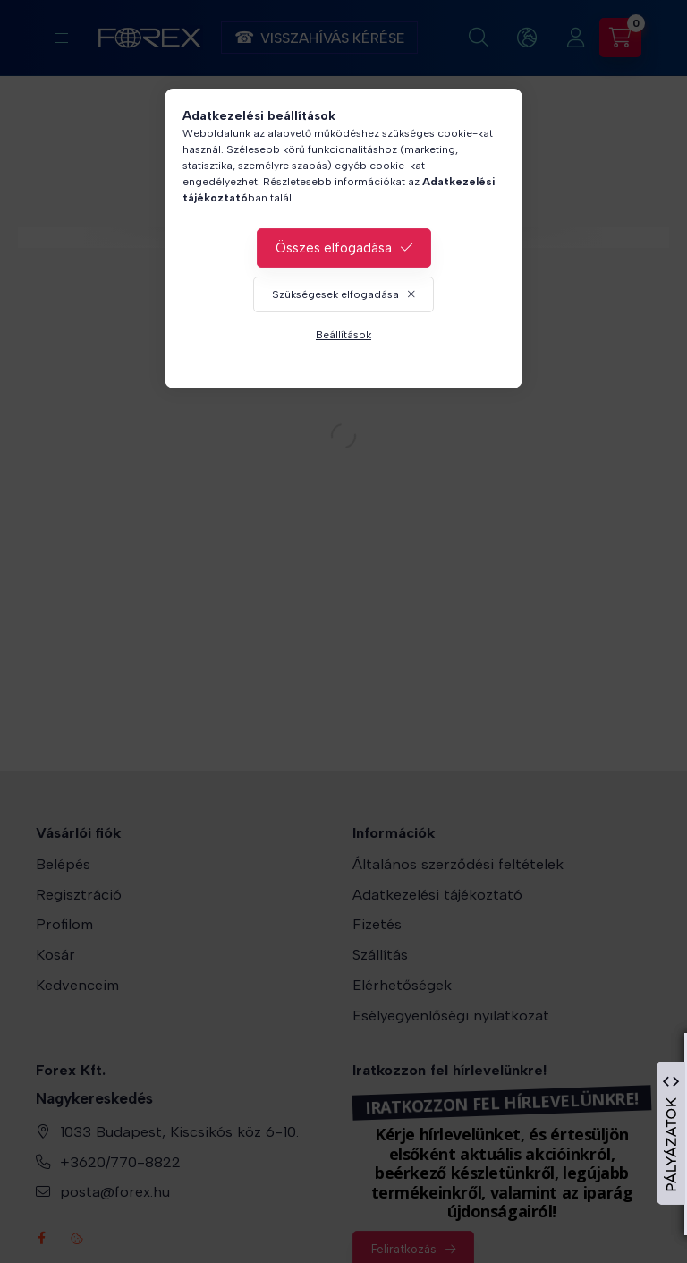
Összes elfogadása (334, 248)
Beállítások (343, 335)
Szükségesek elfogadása (335, 294)
